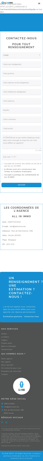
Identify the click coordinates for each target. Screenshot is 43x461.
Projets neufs (6, 343)
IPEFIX (11, 454)
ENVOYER (21, 185)
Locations (5, 337)
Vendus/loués (6, 349)
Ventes (4, 334)
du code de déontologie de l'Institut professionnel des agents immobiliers (19, 438)
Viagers (4, 340)
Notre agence (6, 359)
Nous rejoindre (7, 365)
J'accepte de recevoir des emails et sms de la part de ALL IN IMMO (22, 165)
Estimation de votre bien (11, 371)
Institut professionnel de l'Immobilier (24, 433)
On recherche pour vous (11, 368)
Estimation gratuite (12, 316)
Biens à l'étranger (8, 346)
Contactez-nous (31, 316)
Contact (4, 374)
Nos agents (6, 362)
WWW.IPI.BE (5, 436)
